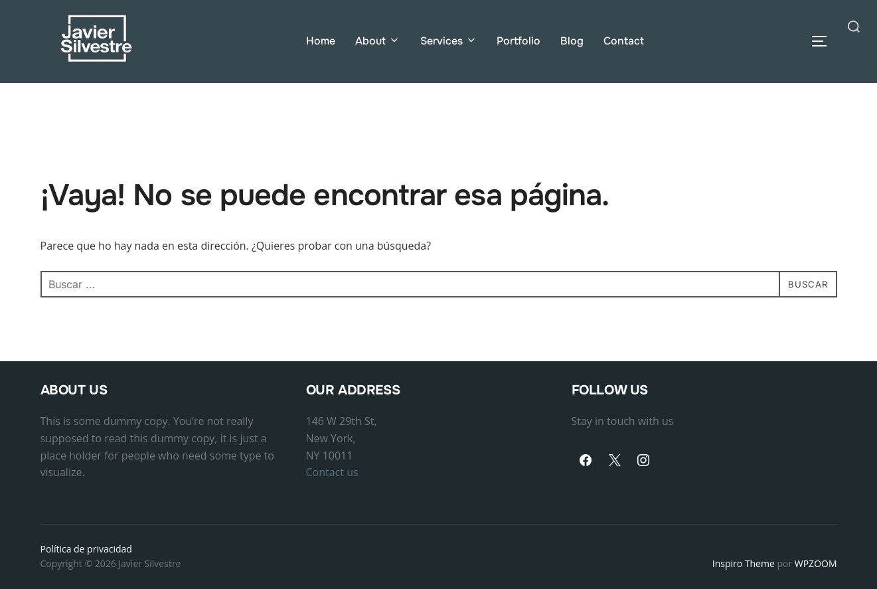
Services (448, 41)
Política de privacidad (86, 549)
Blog (572, 41)
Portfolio (519, 41)
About (377, 41)
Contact (624, 41)
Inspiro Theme (743, 564)
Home (320, 41)
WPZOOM (816, 564)
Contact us (332, 472)
